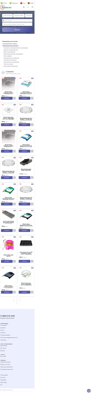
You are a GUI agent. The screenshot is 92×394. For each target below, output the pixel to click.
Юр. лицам (3, 351)
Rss (1, 387)
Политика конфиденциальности (9, 340)
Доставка (3, 330)
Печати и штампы (8, 64)
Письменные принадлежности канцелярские (16, 48)
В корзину (6, 98)
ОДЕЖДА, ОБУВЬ (19, 15)
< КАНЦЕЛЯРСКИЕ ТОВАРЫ (9, 43)
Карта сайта (3, 385)
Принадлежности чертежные (11, 58)
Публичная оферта (5, 338)
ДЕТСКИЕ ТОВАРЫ (31, 15)
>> (16, 306)
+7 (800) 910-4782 (7, 319)
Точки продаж (4, 377)
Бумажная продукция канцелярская (13, 54)
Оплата (2, 333)
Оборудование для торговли (10, 46)
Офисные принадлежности (11, 50)
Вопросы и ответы (5, 367)
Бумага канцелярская (9, 52)
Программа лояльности (6, 372)
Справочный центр (5, 364)
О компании (3, 328)
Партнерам (3, 382)
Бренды (2, 353)
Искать (17, 30)
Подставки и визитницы (10, 60)
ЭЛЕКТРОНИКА (7, 15)
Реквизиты (3, 342)
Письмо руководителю (6, 369)
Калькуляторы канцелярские (11, 62)
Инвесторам (3, 348)
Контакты (3, 335)
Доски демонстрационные (11, 66)
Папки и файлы (8, 56)
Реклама (2, 380)
